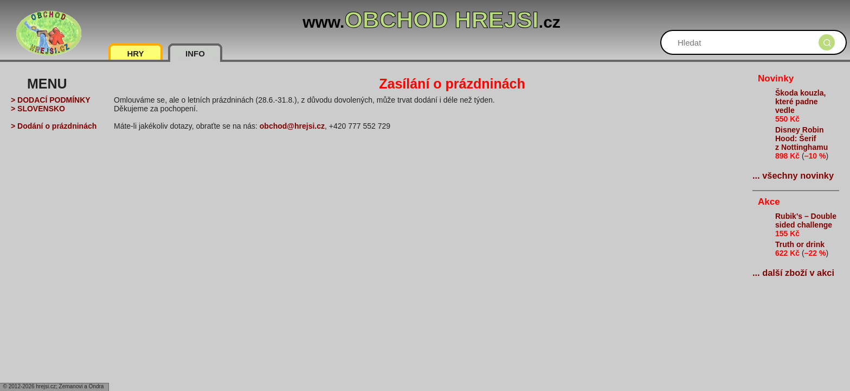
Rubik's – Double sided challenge (805, 220)
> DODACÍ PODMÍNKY (51, 100)
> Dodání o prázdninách (53, 126)
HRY (135, 53)
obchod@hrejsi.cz (292, 126)
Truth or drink (800, 244)
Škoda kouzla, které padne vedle (800, 102)
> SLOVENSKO (38, 108)
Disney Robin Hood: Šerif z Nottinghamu (801, 138)
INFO (195, 53)
